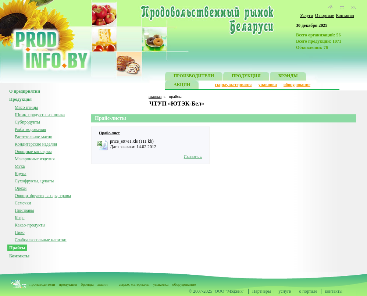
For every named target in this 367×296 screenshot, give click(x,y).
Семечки (23, 203)
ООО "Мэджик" (230, 291)
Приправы (24, 210)
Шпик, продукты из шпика (40, 114)
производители (42, 284)
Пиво (20, 232)
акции (102, 284)
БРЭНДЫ (288, 76)
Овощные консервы (33, 151)
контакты (333, 291)
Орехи (20, 188)
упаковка (267, 84)
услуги (285, 291)
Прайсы (17, 247)
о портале (308, 291)
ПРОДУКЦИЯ (246, 76)
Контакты (345, 15)
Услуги (306, 15)
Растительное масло (33, 136)
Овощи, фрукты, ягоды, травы (43, 195)
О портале (324, 15)
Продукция (20, 99)
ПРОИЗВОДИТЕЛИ (193, 76)
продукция (68, 284)
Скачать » (193, 156)
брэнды (87, 284)
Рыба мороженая (30, 129)
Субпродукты (27, 122)
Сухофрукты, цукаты (34, 180)
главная (155, 96)
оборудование (297, 84)
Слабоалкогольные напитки (41, 239)
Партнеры (261, 291)
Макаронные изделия (35, 158)
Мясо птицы (26, 107)
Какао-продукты (30, 225)
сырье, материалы (233, 84)
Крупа (20, 173)
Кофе (20, 217)
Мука (20, 166)
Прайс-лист (109, 133)
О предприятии (24, 91)
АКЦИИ (181, 85)
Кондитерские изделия (36, 144)
